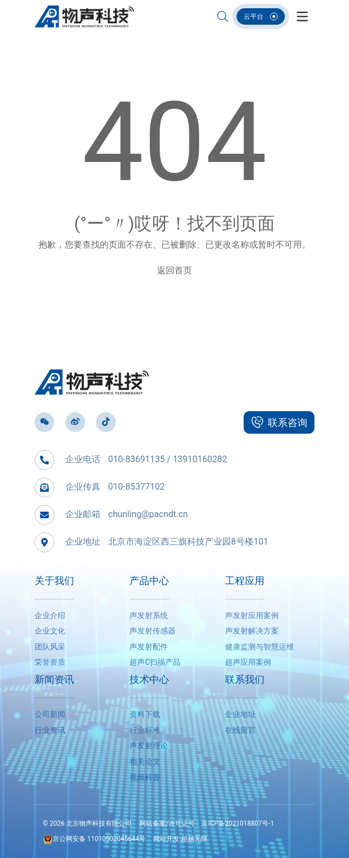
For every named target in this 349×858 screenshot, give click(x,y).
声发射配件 (149, 646)
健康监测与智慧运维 (259, 646)
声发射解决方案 (252, 630)
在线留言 (240, 730)
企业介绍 (50, 615)
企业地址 (240, 714)
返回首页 (174, 270)
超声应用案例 (248, 662)
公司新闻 (50, 714)
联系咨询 (279, 422)
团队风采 (50, 646)
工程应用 (244, 580)
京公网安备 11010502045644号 (94, 839)
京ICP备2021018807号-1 (237, 823)
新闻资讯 (54, 679)
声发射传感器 (153, 630)
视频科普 (145, 777)
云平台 (261, 16)
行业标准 (145, 730)
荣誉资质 (50, 662)
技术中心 (149, 679)
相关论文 (145, 761)
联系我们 (244, 679)
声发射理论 (149, 745)
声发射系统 (149, 615)
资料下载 (145, 714)
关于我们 (54, 580)
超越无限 (194, 839)
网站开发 (166, 839)
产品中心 (149, 580)
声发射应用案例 (252, 615)
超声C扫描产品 (155, 662)
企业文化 (50, 630)
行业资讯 (50, 730)
